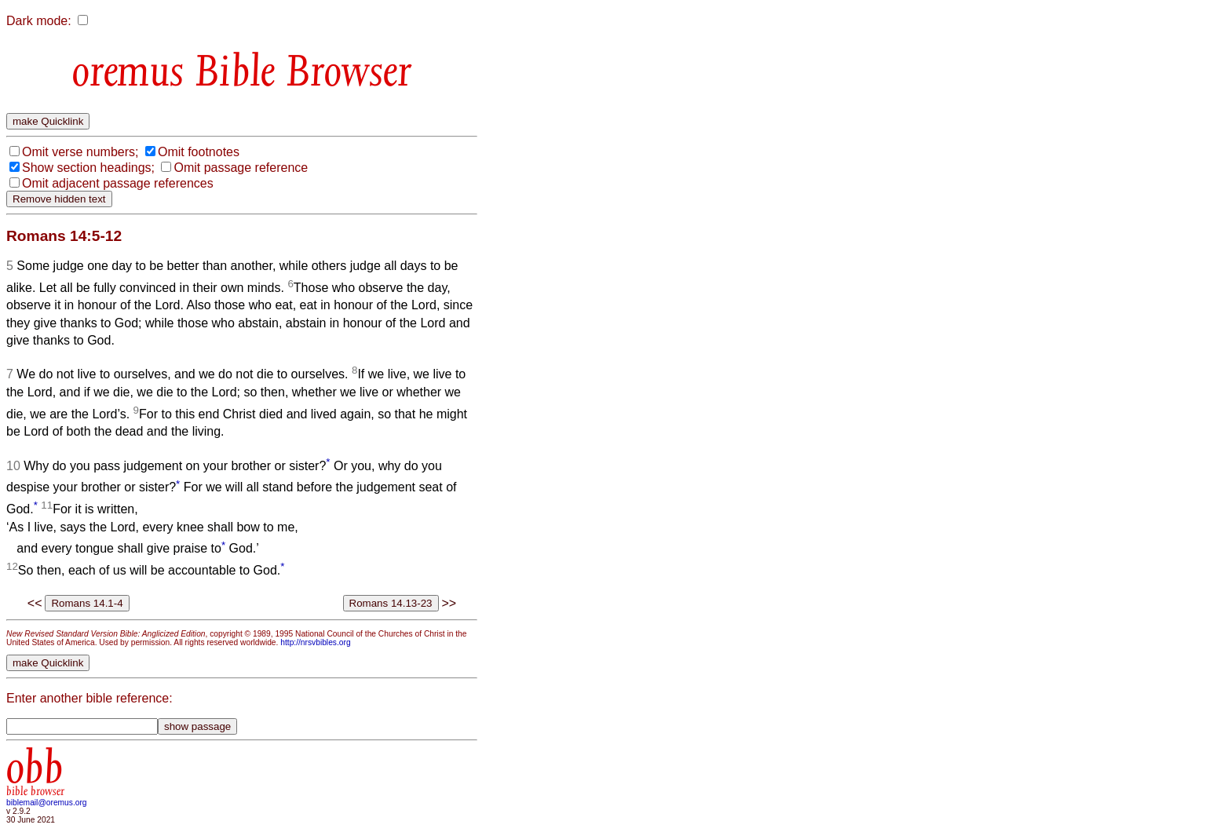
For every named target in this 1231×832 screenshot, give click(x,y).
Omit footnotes (198, 152)
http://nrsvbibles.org (315, 642)
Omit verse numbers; (80, 152)
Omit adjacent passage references (118, 183)
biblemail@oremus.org (46, 802)
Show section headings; (88, 167)
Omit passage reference (241, 167)
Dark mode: (38, 20)
